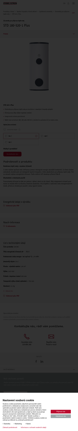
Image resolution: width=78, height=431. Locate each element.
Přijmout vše (60, 411)
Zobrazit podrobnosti (10, 427)
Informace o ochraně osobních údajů (33, 427)
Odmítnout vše (61, 416)
